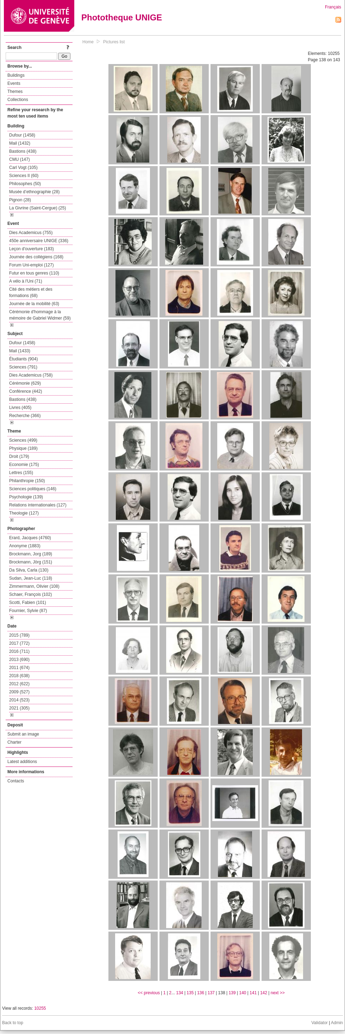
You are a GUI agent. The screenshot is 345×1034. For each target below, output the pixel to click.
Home (88, 41)
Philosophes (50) (25, 183)
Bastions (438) (22, 151)
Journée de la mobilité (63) (34, 303)
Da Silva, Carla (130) (28, 570)
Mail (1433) (19, 350)
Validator (319, 1022)
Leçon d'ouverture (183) (31, 248)
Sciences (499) (23, 440)
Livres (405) (20, 407)
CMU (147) (19, 159)
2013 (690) (19, 659)
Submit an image (23, 734)
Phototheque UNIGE (121, 17)
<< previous (149, 992)
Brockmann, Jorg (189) (30, 553)
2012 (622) (19, 683)
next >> (278, 992)
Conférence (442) (25, 391)
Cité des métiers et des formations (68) (30, 292)
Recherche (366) (24, 415)
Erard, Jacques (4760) (30, 537)
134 (179, 992)
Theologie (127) (24, 513)
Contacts (15, 780)
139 (232, 992)
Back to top (12, 1022)
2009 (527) (19, 691)
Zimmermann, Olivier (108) (34, 586)
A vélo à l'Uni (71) (25, 281)
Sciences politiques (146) (32, 488)
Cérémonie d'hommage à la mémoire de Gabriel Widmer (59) (40, 315)
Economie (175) (24, 464)
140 (242, 992)
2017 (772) (19, 643)
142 (263, 992)
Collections (17, 99)
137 (211, 992)
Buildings (16, 75)
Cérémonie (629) (25, 383)
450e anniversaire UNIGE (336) (38, 240)
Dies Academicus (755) (30, 232)
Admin (337, 1022)
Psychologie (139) (26, 496)
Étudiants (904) (23, 359)
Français (333, 7)
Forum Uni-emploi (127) (31, 265)
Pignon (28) (20, 199)
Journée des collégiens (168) (36, 256)
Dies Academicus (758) (30, 375)
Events (13, 83)
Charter (14, 742)
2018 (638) (19, 675)
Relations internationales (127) (38, 505)
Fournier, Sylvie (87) (28, 610)
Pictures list (114, 41)
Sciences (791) (23, 367)
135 (190, 992)
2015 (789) (19, 635)
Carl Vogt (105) (23, 167)
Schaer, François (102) (30, 594)
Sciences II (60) (23, 175)
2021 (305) (19, 708)
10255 (40, 1008)
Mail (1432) (19, 143)
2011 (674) (19, 667)
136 (200, 992)
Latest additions (22, 761)
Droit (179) (19, 456)
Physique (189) (23, 448)
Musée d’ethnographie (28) (34, 191)
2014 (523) (19, 700)
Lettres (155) (21, 472)
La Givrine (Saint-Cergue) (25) (37, 208)
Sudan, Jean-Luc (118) (30, 578)
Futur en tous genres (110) (34, 273)
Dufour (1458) (22, 135)
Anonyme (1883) (24, 545)
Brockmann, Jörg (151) (30, 562)
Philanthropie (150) (27, 480)
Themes (15, 91)
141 (253, 992)
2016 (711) (19, 651)
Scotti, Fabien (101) (27, 602)
